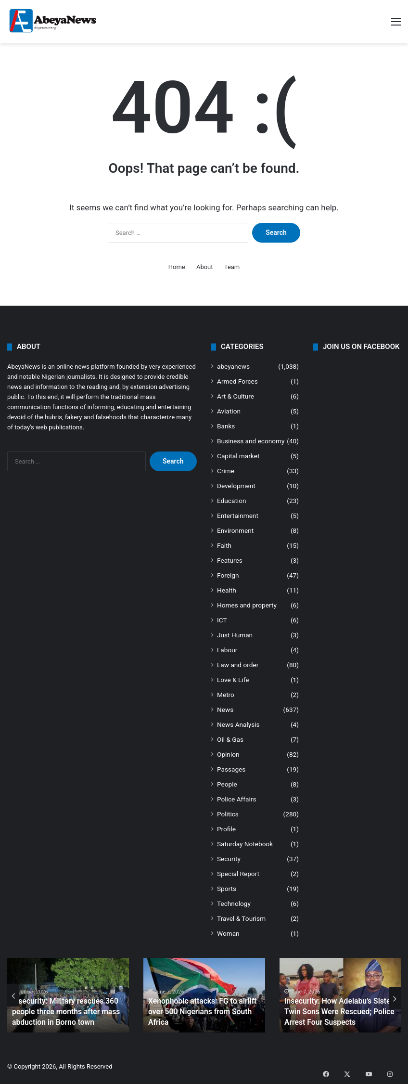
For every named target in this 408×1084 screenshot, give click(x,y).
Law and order (237, 665)
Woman (228, 933)
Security (229, 859)
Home (176, 267)
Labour (227, 650)
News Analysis (238, 724)
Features (229, 560)
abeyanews (233, 366)
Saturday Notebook (245, 844)
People (227, 784)
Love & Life (233, 680)
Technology (234, 903)
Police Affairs (236, 799)
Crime (225, 471)
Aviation (229, 411)
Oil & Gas (230, 739)
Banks (226, 426)
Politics (228, 814)
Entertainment (237, 515)
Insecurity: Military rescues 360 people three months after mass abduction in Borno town (60, 1013)
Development (236, 486)
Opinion (228, 754)
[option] (68, 995)
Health (226, 590)
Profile (226, 829)
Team (232, 267)
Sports (226, 888)
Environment (235, 530)
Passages (231, 769)
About (204, 267)
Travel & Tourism (241, 918)
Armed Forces (237, 381)
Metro (225, 694)
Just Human (235, 635)
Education (231, 500)
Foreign (228, 575)
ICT (222, 620)
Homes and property (247, 605)
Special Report (238, 874)
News (225, 709)
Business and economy (251, 441)
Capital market (238, 456)
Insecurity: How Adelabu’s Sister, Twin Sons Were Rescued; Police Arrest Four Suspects (333, 1013)
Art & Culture (235, 396)
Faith (224, 545)
